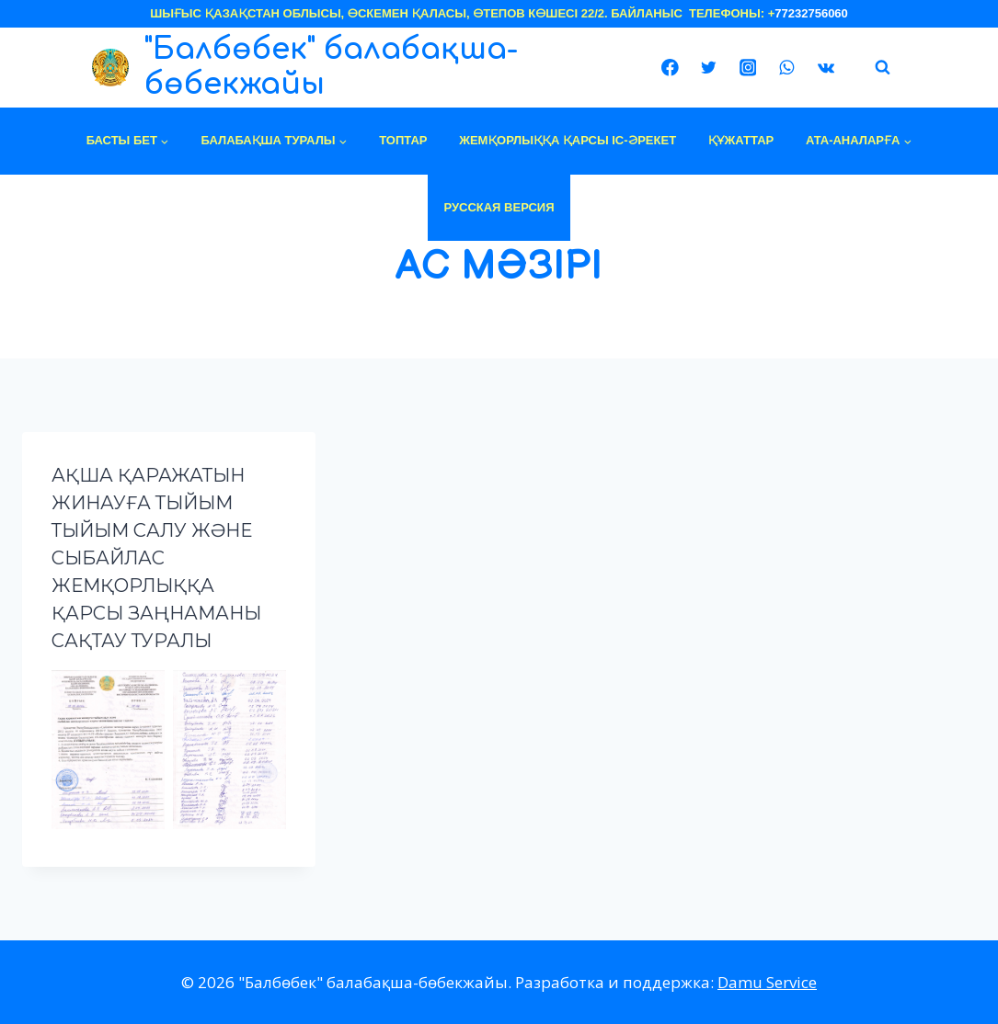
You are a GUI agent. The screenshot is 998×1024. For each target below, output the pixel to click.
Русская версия (498, 207)
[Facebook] (670, 68)
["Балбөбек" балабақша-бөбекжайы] (371, 67)
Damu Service (767, 982)
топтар (403, 140)
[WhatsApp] (787, 68)
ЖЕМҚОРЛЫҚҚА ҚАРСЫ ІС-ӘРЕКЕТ (567, 140)
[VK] (826, 68)
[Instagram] (747, 68)
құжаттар (741, 140)
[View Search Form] (883, 67)
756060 (827, 13)
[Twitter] (709, 68)
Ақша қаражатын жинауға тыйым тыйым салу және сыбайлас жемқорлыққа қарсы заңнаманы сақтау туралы (156, 558)
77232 (791, 13)
